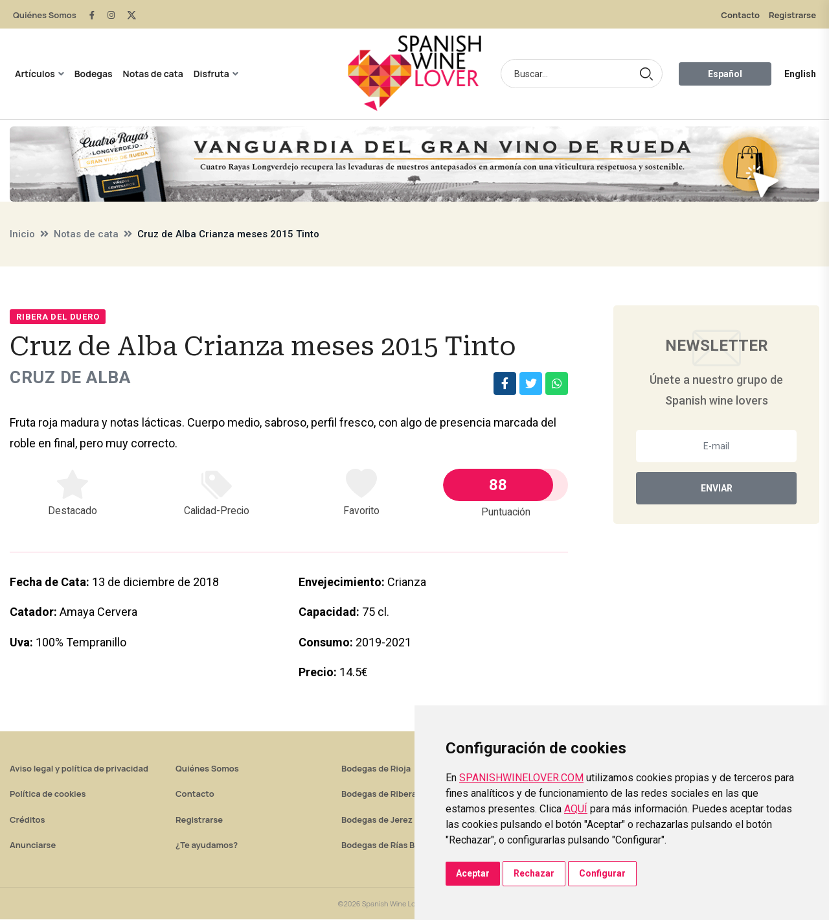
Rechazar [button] (534, 873)
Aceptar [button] (473, 873)
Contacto (740, 15)
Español (725, 74)
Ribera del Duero (57, 317)
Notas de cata (153, 73)
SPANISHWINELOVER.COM (521, 778)
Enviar (716, 488)
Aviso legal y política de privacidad (79, 769)
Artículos (35, 73)
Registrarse (792, 15)
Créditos (27, 820)
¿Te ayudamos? (207, 845)
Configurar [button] (602, 873)
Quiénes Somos (44, 15)
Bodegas (93, 73)
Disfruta (211, 73)
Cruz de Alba (74, 377)
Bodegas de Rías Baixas (388, 845)
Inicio (22, 234)
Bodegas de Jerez (377, 820)
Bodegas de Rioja (376, 769)
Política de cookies (48, 794)
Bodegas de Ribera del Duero (399, 794)
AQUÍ (575, 809)
